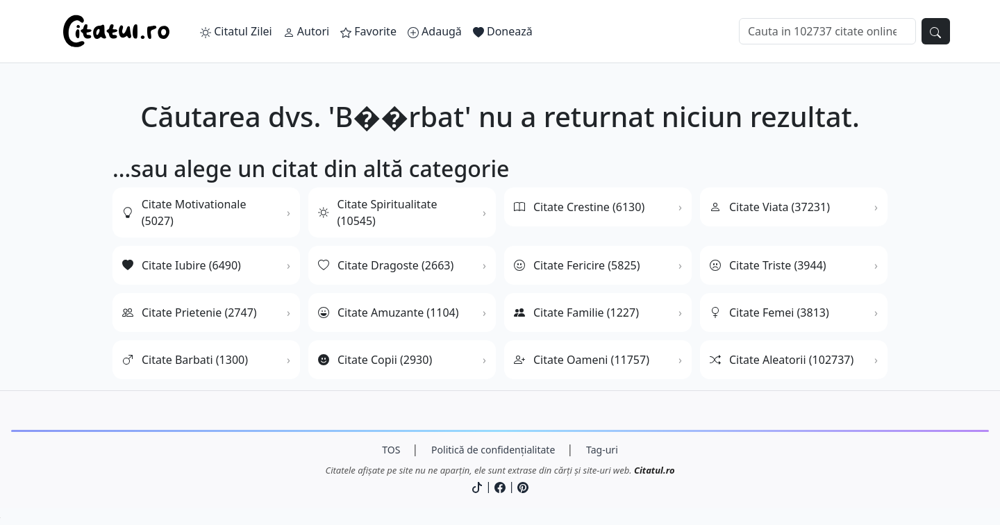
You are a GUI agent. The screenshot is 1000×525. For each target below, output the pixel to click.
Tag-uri (602, 449)
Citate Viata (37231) (770, 207)
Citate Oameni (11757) (581, 359)
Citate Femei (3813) (769, 312)
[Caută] (827, 31)
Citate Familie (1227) (576, 312)
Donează (503, 31)
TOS (391, 449)
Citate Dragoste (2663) (385, 265)
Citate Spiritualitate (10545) (377, 212)
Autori (306, 31)
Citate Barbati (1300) (185, 359)
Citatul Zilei (236, 31)
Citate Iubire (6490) (181, 265)
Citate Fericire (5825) (577, 265)
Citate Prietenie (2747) (189, 312)
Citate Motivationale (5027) (184, 212)
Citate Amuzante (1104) (388, 312)
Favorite (368, 31)
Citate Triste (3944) (768, 265)
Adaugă (435, 31)
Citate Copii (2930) (375, 359)
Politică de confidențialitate (493, 449)
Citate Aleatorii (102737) (781, 359)
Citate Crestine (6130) (579, 207)
